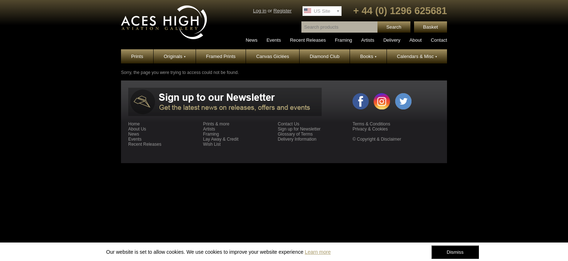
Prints (137, 56)
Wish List (212, 144)
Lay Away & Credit (220, 139)
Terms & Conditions (371, 124)
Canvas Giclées (272, 56)
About (415, 40)
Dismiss (455, 252)
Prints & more (216, 124)
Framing (343, 40)
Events (274, 40)
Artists (367, 40)
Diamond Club (324, 56)
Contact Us (288, 124)
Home (134, 124)
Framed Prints (221, 56)
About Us (137, 129)
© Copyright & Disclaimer (376, 139)
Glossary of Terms (295, 134)
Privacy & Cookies (370, 129)
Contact (439, 40)
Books (368, 56)
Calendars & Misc (417, 56)
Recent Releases (308, 40)
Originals (174, 56)
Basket (430, 27)
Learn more (318, 252)
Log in (259, 10)
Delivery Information (297, 139)
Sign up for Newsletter (299, 129)
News (252, 40)
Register (282, 10)
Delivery (391, 40)
